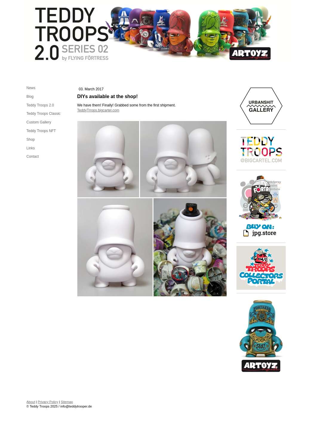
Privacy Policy (48, 402)
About (31, 402)
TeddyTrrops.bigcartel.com (98, 110)
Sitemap (67, 402)
